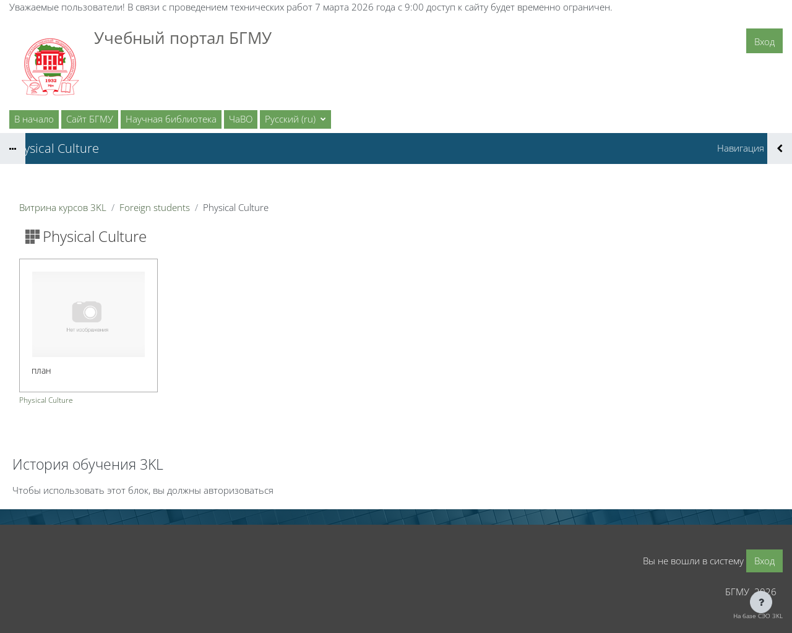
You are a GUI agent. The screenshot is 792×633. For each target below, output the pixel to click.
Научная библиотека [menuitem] (171, 119)
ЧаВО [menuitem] (240, 119)
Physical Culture (46, 400)
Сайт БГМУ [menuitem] (89, 119)
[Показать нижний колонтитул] (761, 602)
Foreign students (154, 207)
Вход (764, 41)
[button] (295, 119)
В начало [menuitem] (34, 119)
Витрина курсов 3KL (62, 207)
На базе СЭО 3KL (758, 615)
